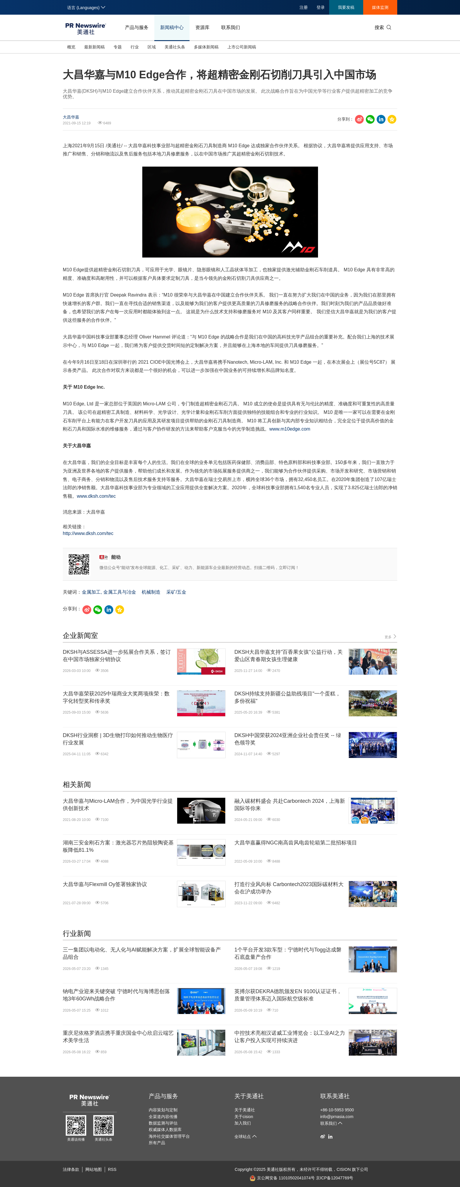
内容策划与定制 (163, 1110)
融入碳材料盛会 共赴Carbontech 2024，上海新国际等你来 (289, 804)
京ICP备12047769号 (335, 1178)
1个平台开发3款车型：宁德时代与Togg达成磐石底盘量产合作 (287, 953)
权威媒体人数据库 (165, 1129)
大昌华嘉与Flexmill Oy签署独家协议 (105, 884)
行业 (135, 47)
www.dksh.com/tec (96, 496)
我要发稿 (346, 7)
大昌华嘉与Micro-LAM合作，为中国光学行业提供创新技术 (118, 804)
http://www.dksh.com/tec (88, 533)
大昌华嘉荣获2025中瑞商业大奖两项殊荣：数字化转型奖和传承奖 (116, 697)
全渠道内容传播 (163, 1116)
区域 (152, 47)
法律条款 (71, 1169)
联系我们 (230, 27)
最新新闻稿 (94, 47)
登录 (321, 7)
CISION (343, 1169)
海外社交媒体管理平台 (169, 1136)
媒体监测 (380, 7)
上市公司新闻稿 (241, 47)
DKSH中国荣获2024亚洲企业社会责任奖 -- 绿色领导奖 (287, 739)
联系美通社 (335, 1096)
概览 (71, 47)
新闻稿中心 (172, 27)
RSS (112, 1169)
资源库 (202, 27)
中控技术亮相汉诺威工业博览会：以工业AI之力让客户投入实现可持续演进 (289, 1036)
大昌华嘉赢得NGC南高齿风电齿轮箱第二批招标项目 (295, 843)
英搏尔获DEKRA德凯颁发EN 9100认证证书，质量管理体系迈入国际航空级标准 (288, 995)
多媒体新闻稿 (206, 47)
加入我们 (242, 1123)
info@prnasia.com (337, 1116)
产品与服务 (136, 27)
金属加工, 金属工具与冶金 (109, 592)
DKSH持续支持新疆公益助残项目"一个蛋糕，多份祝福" (287, 697)
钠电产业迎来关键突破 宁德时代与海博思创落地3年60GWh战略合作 (116, 995)
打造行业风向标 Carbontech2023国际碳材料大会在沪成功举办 (289, 888)
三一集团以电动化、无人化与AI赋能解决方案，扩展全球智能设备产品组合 (142, 953)
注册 (304, 7)
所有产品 (157, 1142)
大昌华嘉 (71, 117)
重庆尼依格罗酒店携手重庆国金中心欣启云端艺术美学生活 (118, 1036)
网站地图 (93, 1169)
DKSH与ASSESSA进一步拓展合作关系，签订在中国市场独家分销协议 (117, 655)
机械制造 (151, 592)
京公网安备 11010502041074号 (282, 1178)
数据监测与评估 (163, 1123)
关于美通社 (249, 1096)
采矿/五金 (176, 592)
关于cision (243, 1116)
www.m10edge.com (289, 428)
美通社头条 (175, 47)
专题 (118, 47)
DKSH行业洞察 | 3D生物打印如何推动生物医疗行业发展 (118, 739)
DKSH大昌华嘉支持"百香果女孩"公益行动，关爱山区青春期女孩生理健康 (288, 655)
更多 (391, 636)
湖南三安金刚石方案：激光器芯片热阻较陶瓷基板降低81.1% (118, 846)
